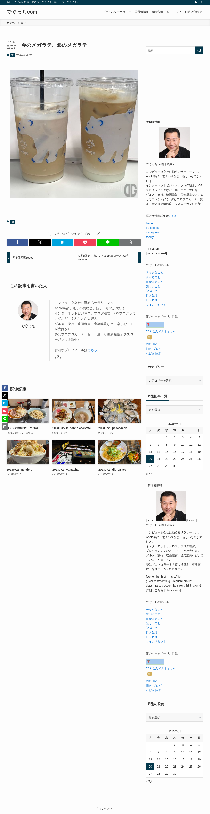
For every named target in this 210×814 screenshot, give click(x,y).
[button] (17, 242)
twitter (150, 223)
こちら (92, 350)
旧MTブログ (154, 348)
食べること (153, 277)
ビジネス (152, 300)
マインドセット (156, 304)
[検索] (200, 2)
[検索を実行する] (199, 50)
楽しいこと (153, 286)
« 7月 (149, 473)
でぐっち (28, 326)
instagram (152, 232)
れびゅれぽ (153, 353)
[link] (58, 357)
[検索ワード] (174, 50)
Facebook (152, 227)
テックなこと (154, 272)
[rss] (195, 2)
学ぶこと (152, 290)
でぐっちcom (22, 11)
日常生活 (152, 295)
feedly (150, 237)
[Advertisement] (174, 87)
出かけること (154, 281)
